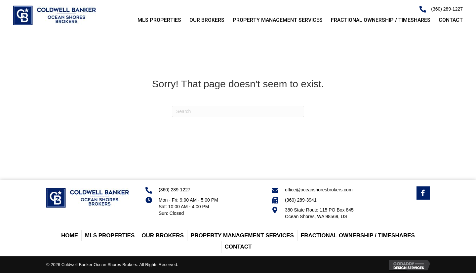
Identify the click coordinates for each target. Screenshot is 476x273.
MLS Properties (110, 235)
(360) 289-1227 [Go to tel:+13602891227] (174, 189)
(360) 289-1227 (447, 9)
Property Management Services (242, 235)
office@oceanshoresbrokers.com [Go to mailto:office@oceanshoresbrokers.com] (319, 189)
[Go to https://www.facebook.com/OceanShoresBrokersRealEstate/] (423, 193)
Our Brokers (162, 235)
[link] (155, 20)
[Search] (238, 111)
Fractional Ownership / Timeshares (358, 235)
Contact (238, 247)
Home (69, 235)
